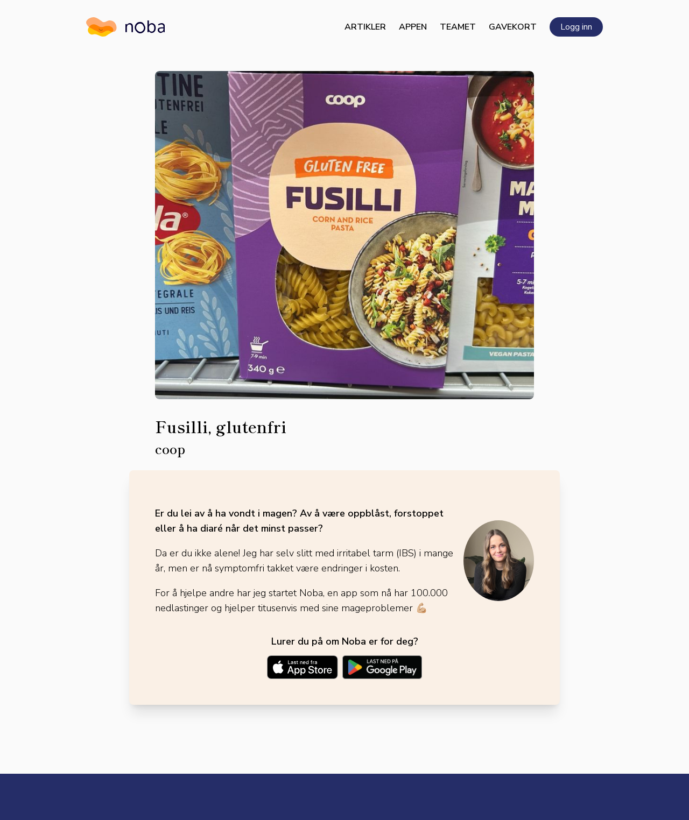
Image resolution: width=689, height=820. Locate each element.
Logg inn (576, 27)
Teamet (458, 27)
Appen (413, 27)
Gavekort (513, 27)
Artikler (365, 27)
